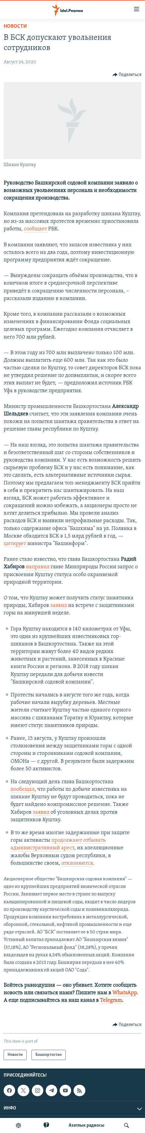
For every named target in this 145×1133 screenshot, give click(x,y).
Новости (15, 26)
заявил (58, 605)
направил (38, 567)
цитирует (15, 544)
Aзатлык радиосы (86, 1125)
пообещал (23, 789)
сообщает (36, 229)
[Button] (127, 74)
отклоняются (77, 863)
